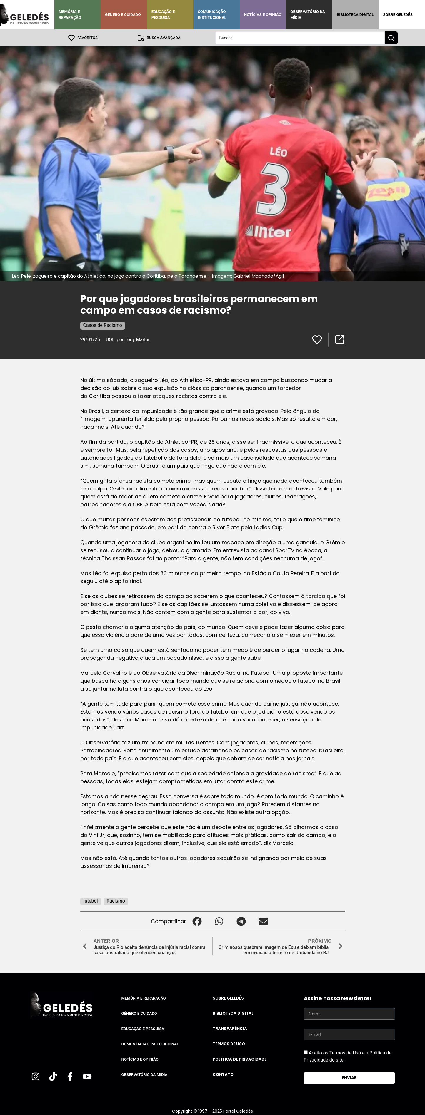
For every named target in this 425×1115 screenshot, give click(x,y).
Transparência (230, 1028)
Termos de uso (229, 1044)
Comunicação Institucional (212, 14)
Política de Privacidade (239, 1059)
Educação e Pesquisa (163, 14)
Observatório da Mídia (307, 14)
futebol (90, 900)
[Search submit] (391, 37)
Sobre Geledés (397, 14)
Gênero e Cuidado (123, 14)
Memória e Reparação (70, 14)
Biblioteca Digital (355, 14)
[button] (197, 921)
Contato (223, 1074)
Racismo (116, 900)
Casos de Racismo (102, 325)
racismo (177, 488)
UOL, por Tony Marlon (128, 339)
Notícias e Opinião (262, 14)
